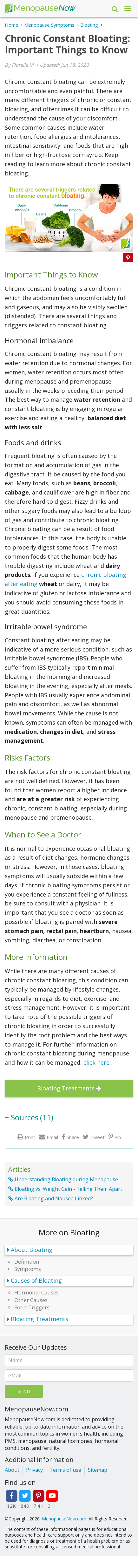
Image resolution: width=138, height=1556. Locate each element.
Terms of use (65, 1469)
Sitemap (97, 1469)
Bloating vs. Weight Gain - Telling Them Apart (68, 1188)
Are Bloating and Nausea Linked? (54, 1198)
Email (52, 1137)
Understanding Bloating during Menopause (66, 1179)
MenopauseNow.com (64, 1519)
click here (96, 1062)
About (12, 1469)
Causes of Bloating (36, 1280)
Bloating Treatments (66, 1088)
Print (30, 1137)
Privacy (34, 1469)
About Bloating (31, 1249)
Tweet (97, 1137)
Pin (117, 1137)
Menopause (40, 8)
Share (73, 1137)
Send (24, 1391)
